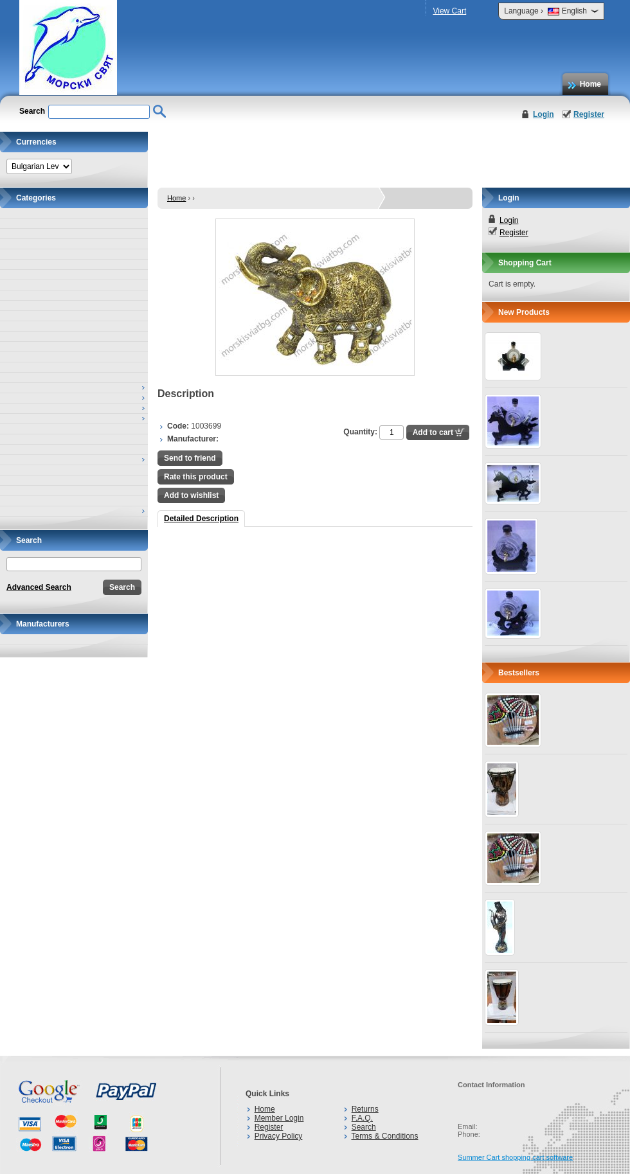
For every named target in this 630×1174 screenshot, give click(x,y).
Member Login (279, 1118)
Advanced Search (38, 587)
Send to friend (190, 458)
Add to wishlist (191, 495)
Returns (365, 1109)
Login (543, 114)
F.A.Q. (362, 1118)
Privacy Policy (279, 1136)
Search (364, 1127)
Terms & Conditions (384, 1136)
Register (588, 114)
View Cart (449, 10)
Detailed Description (201, 518)
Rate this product (196, 476)
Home (590, 84)
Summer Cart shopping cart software (515, 1157)
